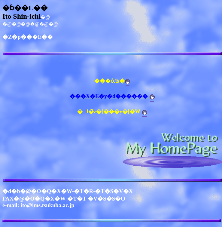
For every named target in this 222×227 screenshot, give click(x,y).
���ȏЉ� (109, 81)
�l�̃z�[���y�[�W (108, 112)
